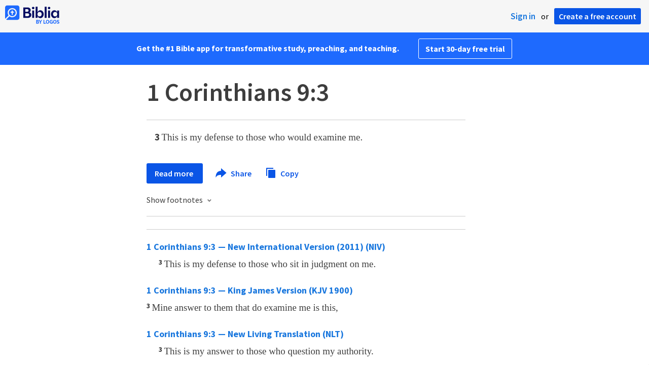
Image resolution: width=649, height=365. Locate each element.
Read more (175, 173)
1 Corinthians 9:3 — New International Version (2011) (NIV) (266, 246)
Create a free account (597, 16)
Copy (282, 172)
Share (234, 173)
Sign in (523, 16)
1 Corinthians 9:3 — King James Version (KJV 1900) (250, 290)
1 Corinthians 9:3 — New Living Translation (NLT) (245, 334)
